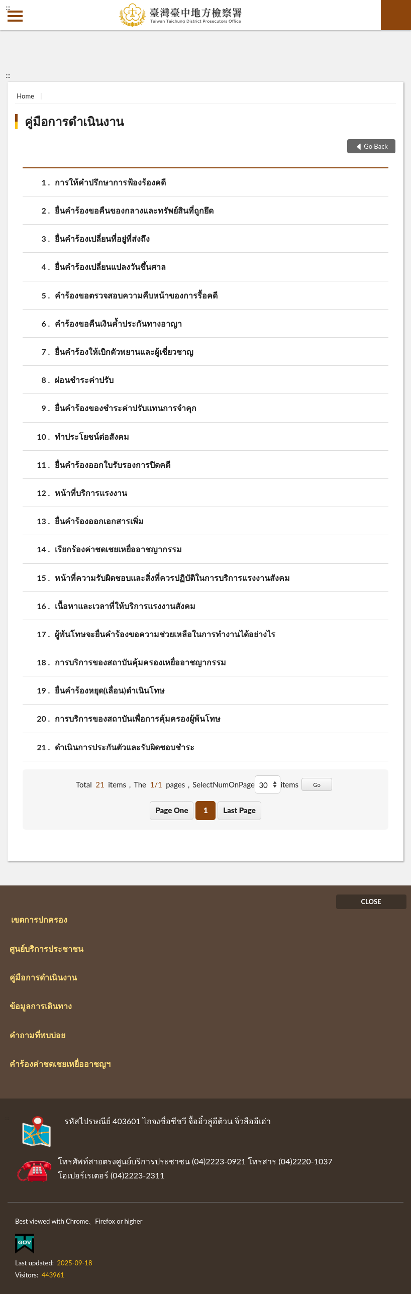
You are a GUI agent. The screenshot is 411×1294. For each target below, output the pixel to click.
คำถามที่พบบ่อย (37, 1035)
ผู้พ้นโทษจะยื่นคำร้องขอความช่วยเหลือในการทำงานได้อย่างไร (165, 634)
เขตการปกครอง (39, 919)
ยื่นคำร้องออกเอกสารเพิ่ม (99, 521)
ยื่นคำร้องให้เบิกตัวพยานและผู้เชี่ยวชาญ (124, 351)
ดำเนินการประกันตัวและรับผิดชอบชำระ (124, 747)
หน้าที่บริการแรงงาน (91, 493)
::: (8, 8)
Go (317, 784)
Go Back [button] (376, 146)
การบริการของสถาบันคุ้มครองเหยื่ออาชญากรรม (140, 662)
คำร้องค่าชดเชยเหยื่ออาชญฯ (60, 1063)
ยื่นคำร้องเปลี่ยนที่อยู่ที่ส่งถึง (102, 238)
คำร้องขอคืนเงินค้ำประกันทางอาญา (118, 323)
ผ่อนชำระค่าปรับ (84, 379)
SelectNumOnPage (223, 784)
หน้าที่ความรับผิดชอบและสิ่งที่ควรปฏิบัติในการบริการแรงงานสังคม (172, 577)
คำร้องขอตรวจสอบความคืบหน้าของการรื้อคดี (136, 295)
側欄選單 (15, 16)
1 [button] (205, 810)
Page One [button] (171, 810)
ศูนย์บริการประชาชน (46, 948)
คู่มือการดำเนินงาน (74, 121)
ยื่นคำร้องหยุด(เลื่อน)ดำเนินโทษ (110, 690)
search (396, 15)
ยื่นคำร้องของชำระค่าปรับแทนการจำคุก (125, 408)
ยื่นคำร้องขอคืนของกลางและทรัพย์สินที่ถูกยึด (134, 210)
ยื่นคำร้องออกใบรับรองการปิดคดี (112, 464)
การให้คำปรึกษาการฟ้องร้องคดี (110, 182)
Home (25, 96)
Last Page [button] (239, 810)
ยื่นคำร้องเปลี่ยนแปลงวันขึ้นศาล (110, 266)
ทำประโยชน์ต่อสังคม (92, 436)
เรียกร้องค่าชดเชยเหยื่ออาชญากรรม (118, 549)
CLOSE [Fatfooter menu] (371, 902)
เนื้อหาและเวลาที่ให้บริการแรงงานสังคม (125, 606)
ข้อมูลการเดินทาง (41, 1006)
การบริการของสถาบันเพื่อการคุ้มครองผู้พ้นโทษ (138, 718)
